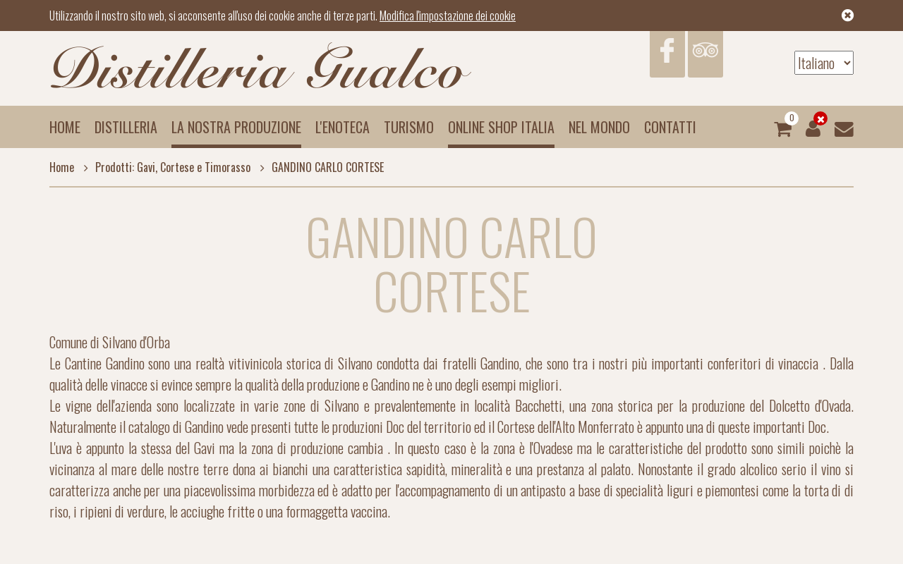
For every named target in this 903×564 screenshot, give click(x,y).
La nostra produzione (236, 126)
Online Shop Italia (501, 126)
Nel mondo (599, 126)
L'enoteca (342, 126)
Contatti (670, 126)
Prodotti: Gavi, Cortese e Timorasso (163, 167)
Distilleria (126, 126)
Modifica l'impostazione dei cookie (448, 15)
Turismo (409, 126)
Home (64, 126)
